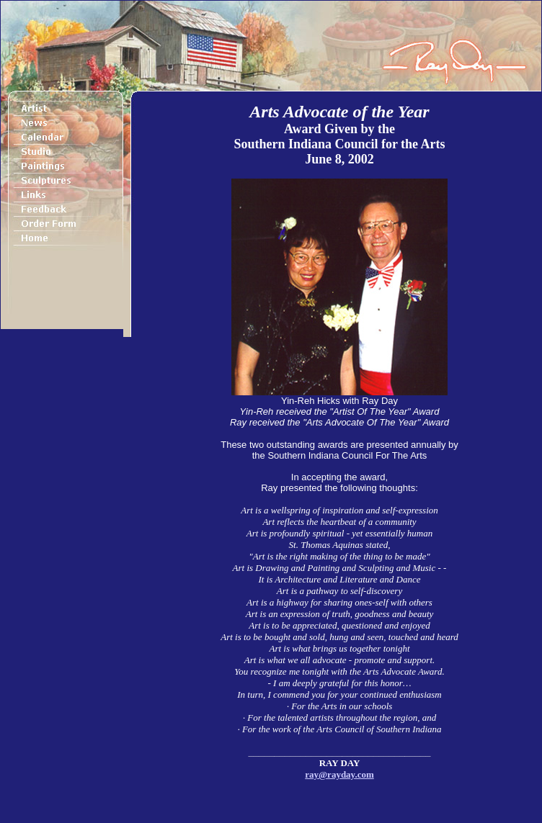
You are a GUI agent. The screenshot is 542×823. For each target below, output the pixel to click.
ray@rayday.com (339, 774)
